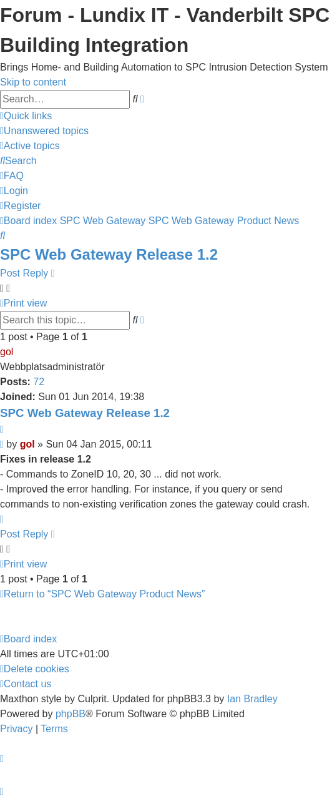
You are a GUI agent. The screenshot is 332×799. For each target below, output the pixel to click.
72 (38, 381)
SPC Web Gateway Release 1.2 (109, 254)
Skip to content (33, 82)
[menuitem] (44, 130)
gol (6, 351)
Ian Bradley (252, 699)
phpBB (70, 713)
